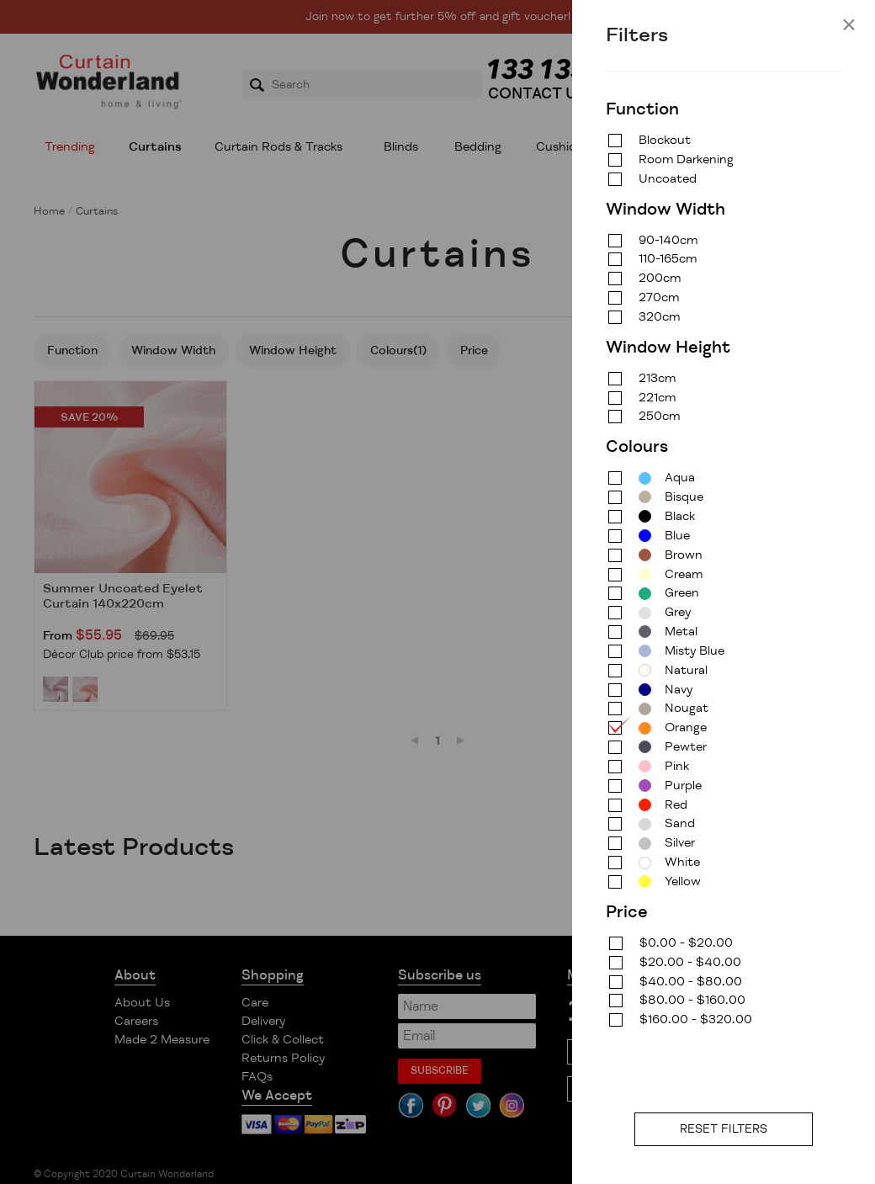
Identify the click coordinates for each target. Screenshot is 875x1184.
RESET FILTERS (723, 1129)
